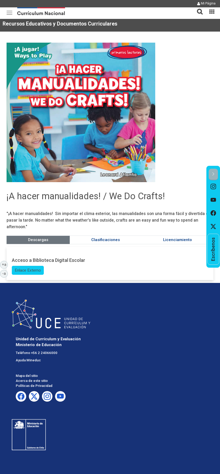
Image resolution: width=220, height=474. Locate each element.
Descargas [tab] (38, 239)
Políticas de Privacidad (34, 386)
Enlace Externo (28, 270)
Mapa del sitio (27, 376)
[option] (213, 187)
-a (5, 273)
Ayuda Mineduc (28, 360)
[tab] (197, 8)
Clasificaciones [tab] (105, 239)
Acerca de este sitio (32, 381)
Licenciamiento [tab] (177, 239)
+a (5, 264)
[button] (197, 8)
